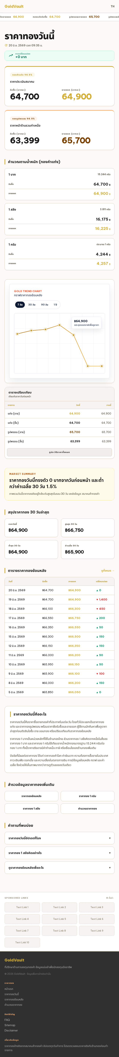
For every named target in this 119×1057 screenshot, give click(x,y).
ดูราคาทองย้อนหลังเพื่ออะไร (59, 868)
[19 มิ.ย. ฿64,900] (87, 366)
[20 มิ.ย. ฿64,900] (102, 366)
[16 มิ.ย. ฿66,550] (45, 329)
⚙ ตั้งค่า (109, 898)
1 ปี (55, 304)
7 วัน (20, 304)
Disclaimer (11, 1030)
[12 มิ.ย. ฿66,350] (17, 334)
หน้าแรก (9, 989)
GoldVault (14, 6)
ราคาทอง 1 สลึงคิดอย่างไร (59, 853)
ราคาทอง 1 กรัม (87, 796)
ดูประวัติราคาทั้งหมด (59, 452)
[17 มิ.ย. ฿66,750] (59, 325)
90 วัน (44, 304)
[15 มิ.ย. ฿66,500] (31, 330)
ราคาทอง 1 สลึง (31, 808)
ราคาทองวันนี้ (12, 994)
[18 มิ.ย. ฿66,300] (73, 335)
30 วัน (31, 304)
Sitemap (10, 1025)
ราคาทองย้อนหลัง (31, 796)
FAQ (7, 1020)
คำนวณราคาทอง (87, 808)
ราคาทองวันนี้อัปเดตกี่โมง (59, 838)
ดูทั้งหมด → (107, 570)
